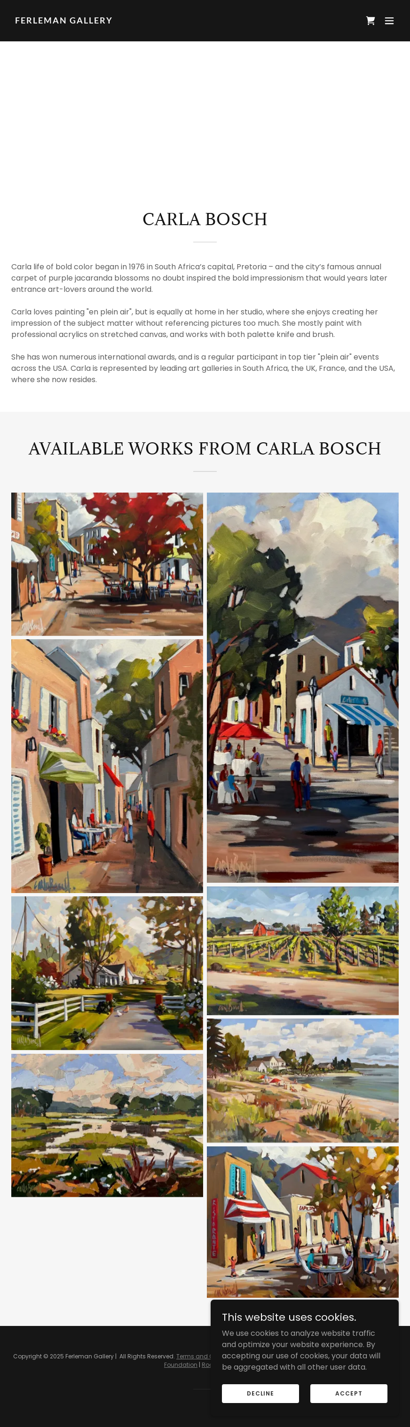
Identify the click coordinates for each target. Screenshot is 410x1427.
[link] (64, 21)
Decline (260, 1393)
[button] (389, 20)
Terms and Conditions (208, 1356)
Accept (348, 1393)
